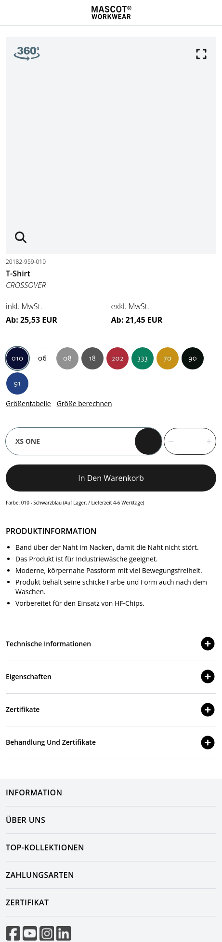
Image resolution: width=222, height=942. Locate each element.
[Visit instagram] (46, 933)
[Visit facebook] (13, 933)
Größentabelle (28, 403)
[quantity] (190, 441)
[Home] (111, 12)
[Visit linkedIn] (63, 933)
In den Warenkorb (111, 478)
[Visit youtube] (30, 933)
